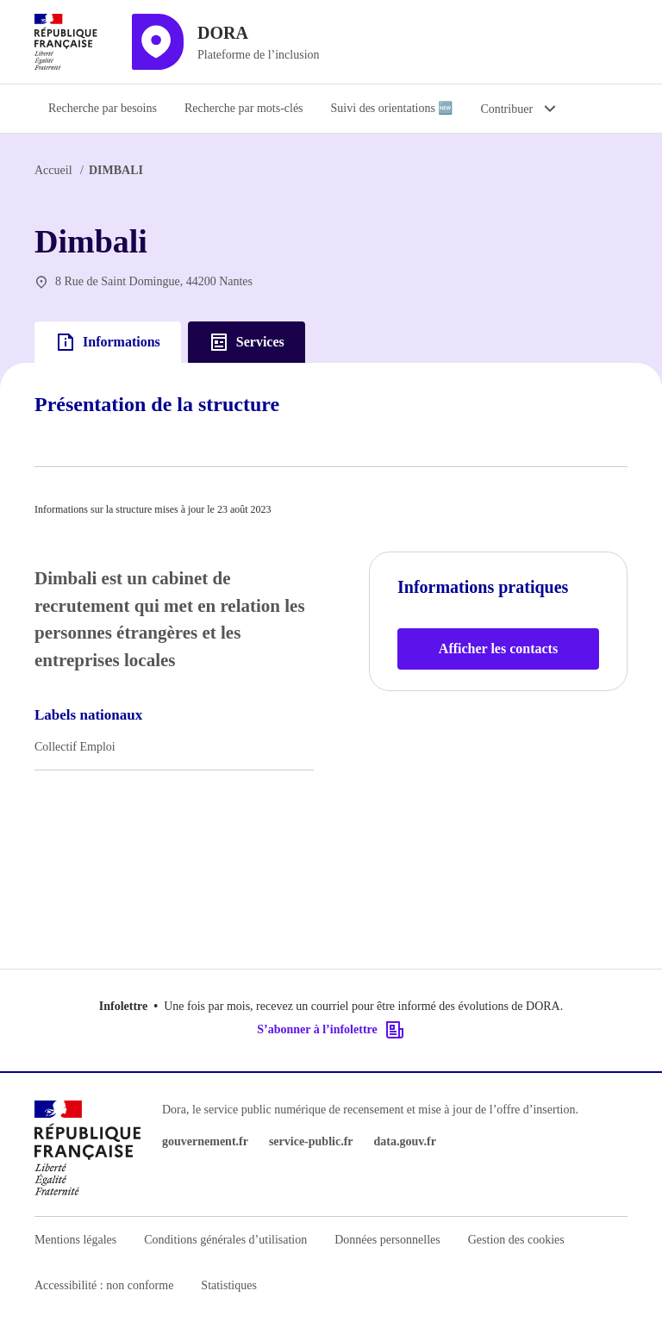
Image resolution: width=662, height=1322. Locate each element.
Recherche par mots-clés (243, 108)
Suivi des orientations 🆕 (392, 108)
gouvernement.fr (205, 1141)
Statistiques (229, 1285)
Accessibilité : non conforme (103, 1285)
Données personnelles (387, 1239)
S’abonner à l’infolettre (330, 1030)
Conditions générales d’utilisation (225, 1239)
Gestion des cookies (516, 1239)
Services (246, 342)
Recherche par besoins (102, 108)
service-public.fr (311, 1141)
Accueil (53, 170)
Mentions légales (75, 1239)
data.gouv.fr (405, 1141)
